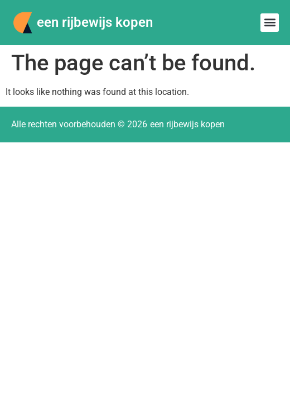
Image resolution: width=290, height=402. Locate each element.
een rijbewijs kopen (95, 22)
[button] (269, 22)
